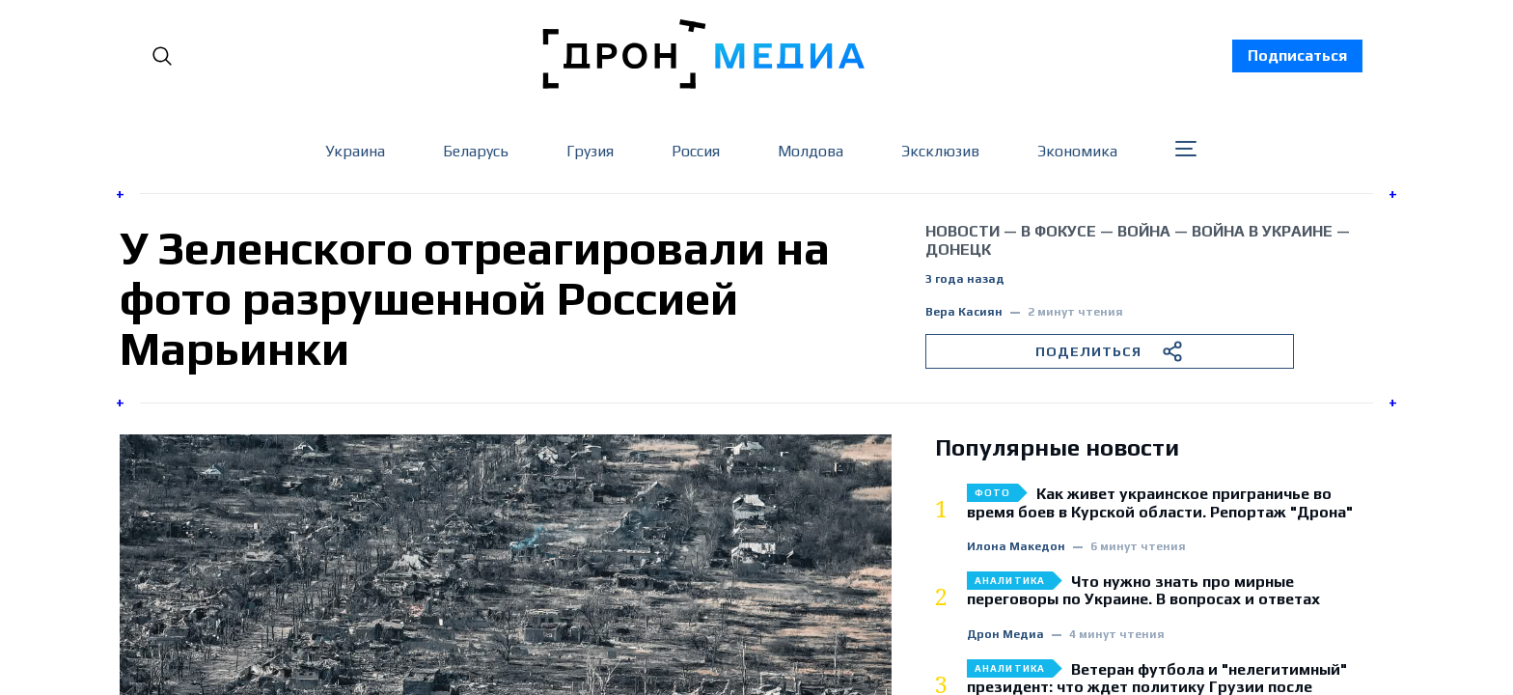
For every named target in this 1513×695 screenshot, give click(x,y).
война (1143, 231)
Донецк (958, 249)
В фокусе (1058, 231)
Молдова (810, 151)
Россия (696, 151)
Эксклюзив (940, 151)
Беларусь (476, 151)
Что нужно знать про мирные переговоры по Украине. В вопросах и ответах (1143, 590)
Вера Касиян (964, 312)
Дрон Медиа (1005, 634)
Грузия (590, 151)
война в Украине (1262, 231)
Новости (962, 231)
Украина (355, 151)
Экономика (1077, 151)
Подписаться (1297, 55)
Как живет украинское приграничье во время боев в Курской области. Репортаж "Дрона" (1160, 503)
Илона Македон (1016, 547)
